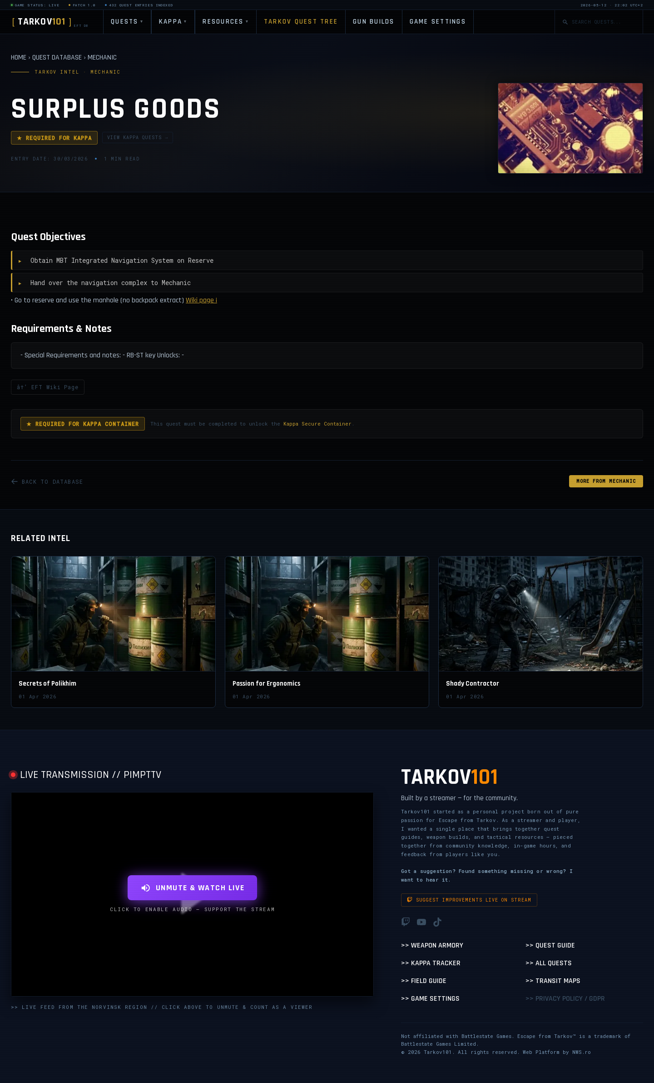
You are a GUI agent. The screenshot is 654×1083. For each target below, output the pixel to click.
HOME (18, 57)
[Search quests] (603, 22)
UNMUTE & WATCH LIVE (192, 887)
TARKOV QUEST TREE (301, 21)
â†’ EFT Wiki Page (48, 387)
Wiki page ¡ (201, 300)
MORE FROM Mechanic (606, 481)
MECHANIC (102, 57)
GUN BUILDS (374, 21)
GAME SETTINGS (438, 21)
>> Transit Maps (552, 981)
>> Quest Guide (550, 945)
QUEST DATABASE (57, 57)
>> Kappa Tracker (431, 963)
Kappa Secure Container (317, 423)
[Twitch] (405, 922)
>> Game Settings (430, 998)
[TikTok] (437, 922)
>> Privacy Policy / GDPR (565, 998)
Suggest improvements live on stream (469, 900)
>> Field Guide (423, 981)
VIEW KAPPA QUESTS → (137, 137)
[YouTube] (421, 922)
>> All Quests (548, 963)
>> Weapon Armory (432, 945)
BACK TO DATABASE (47, 481)
